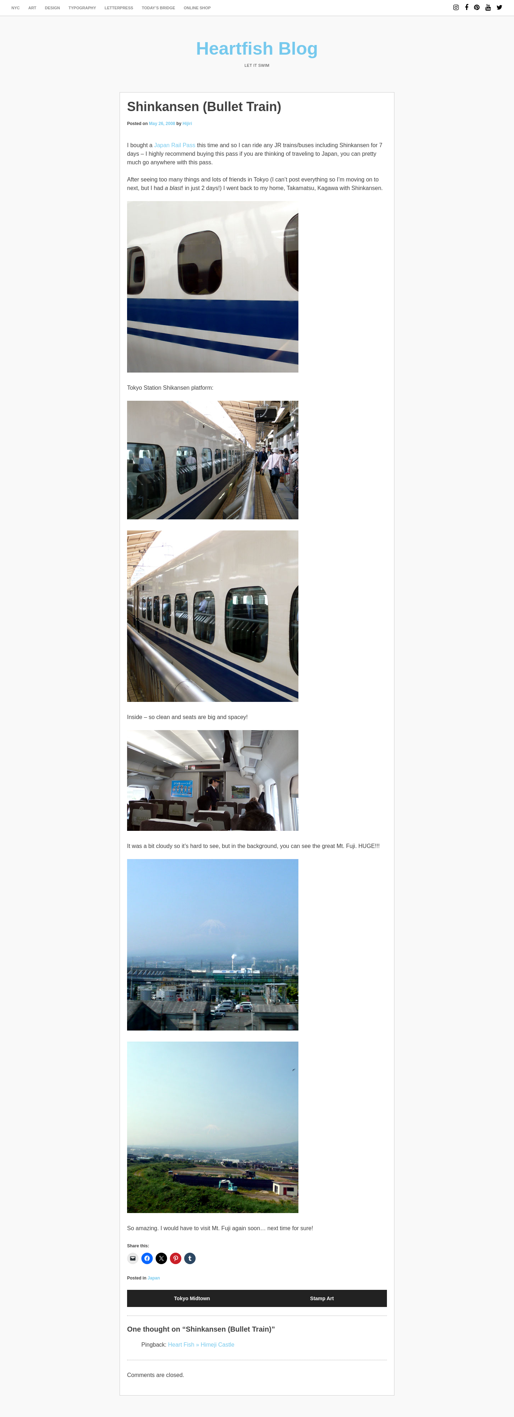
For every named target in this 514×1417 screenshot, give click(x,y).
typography (82, 8)
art (32, 8)
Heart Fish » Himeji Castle (201, 1345)
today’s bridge (158, 8)
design (52, 8)
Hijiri (187, 123)
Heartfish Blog (257, 49)
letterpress (119, 8)
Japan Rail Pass (175, 145)
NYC (15, 8)
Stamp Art (322, 1298)
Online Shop (197, 8)
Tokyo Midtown (192, 1298)
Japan (153, 1278)
